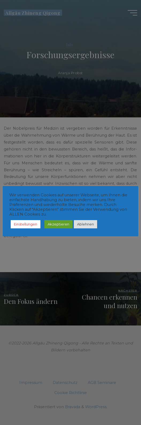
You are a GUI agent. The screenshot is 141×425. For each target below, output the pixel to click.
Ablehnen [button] (85, 224)
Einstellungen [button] (25, 224)
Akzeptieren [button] (58, 224)
